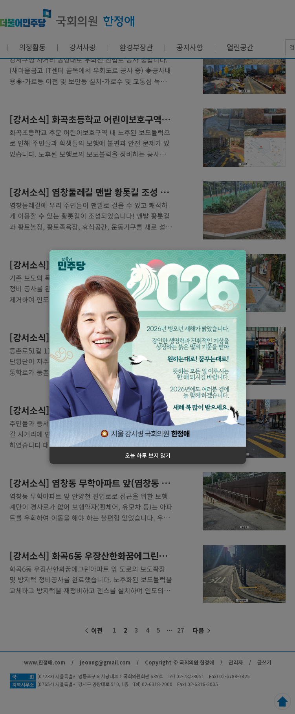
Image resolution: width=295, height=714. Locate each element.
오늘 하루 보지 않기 (147, 455)
